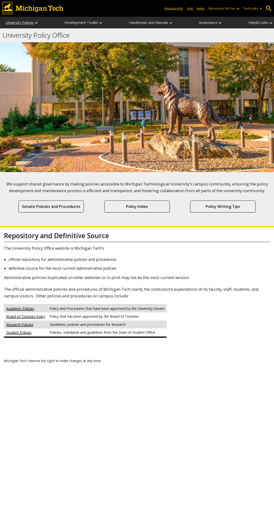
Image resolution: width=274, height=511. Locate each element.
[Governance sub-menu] (220, 22)
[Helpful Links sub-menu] (271, 22)
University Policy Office (36, 35)
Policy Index (137, 206)
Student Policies (19, 332)
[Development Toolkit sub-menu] (101, 22)
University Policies (20, 22)
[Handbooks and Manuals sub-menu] (171, 22)
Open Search (268, 8)
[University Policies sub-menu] (36, 22)
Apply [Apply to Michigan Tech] (201, 8)
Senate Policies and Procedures (51, 206)
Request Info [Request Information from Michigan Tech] (173, 8)
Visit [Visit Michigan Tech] (190, 8)
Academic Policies (20, 308)
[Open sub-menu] (237, 8)
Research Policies (19, 324)
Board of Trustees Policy (25, 316)
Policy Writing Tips (223, 206)
